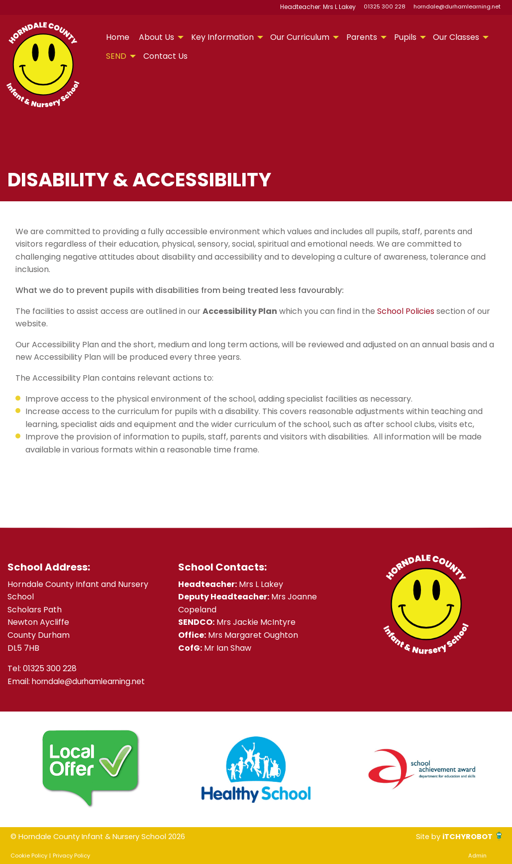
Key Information (222, 37)
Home (117, 37)
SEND (116, 56)
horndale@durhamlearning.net (457, 6)
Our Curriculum (299, 37)
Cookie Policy (28, 856)
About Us (156, 37)
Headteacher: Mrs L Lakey (320, 6)
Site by (423, 836)
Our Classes (456, 37)
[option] (90, 769)
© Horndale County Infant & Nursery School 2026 (105, 836)
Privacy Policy (71, 856)
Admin (477, 856)
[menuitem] (118, 37)
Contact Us (165, 56)
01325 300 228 (385, 6)
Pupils (405, 37)
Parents (361, 37)
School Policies (405, 311)
